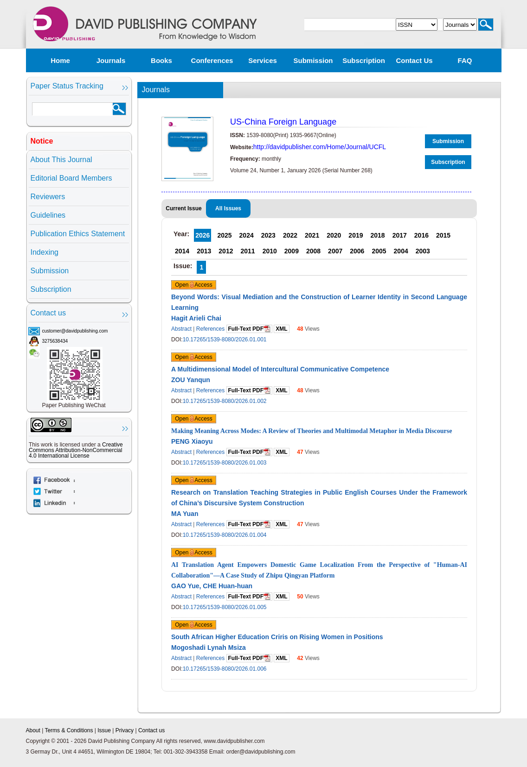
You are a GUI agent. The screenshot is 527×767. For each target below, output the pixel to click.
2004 (401, 251)
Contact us (414, 60)
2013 (204, 251)
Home (60, 60)
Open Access (193, 285)
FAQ (465, 60)
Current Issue (183, 208)
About (33, 730)
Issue (104, 730)
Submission (313, 60)
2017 (399, 235)
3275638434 (55, 341)
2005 (379, 251)
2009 (291, 251)
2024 (246, 235)
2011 (247, 251)
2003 (423, 251)
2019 (355, 235)
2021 (312, 235)
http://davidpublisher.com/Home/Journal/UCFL (319, 147)
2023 (268, 235)
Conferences (212, 60)
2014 (182, 251)
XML (281, 329)
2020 (334, 235)
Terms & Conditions (69, 730)
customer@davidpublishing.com (75, 330)
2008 (313, 251)
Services (262, 60)
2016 (421, 235)
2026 (202, 235)
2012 (226, 251)
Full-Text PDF (249, 328)
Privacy (125, 730)
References (210, 329)
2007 (335, 251)
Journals (111, 60)
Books (161, 60)
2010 (270, 251)
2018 (378, 235)
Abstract (181, 329)
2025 (224, 235)
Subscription (363, 60)
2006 (357, 251)
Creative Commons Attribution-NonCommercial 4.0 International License (76, 450)
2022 (290, 235)
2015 (443, 235)
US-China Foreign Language (283, 121)
